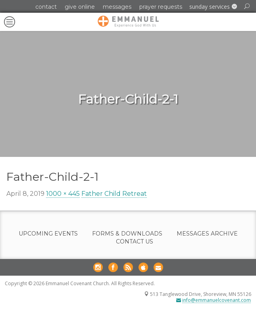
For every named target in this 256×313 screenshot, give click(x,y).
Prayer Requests (160, 6)
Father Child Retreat (114, 193)
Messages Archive (207, 233)
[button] (213, 6)
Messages (117, 6)
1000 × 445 (63, 193)
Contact (46, 6)
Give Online (80, 6)
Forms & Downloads (127, 233)
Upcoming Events (48, 233)
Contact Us (134, 241)
